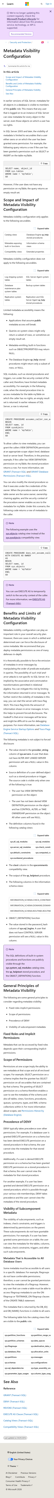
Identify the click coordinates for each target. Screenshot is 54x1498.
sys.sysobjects (13, 537)
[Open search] (41, 3)
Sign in (49, 3)
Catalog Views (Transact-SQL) (18, 1420)
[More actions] (48, 42)
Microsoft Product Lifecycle (21, 18)
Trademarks (26, 1485)
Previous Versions (28, 1472)
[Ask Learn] (43, 42)
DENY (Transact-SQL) (14, 1401)
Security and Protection (20, 42)
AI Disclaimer (11, 1472)
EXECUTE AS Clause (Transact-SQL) (20, 1414)
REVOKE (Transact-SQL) (15, 1407)
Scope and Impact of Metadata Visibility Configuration (23, 78)
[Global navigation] (3, 3)
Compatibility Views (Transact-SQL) (21, 1426)
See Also (9, 93)
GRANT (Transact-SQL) (14, 471)
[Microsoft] (27, 4)
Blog (8, 1477)
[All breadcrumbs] (5, 42)
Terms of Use (11, 1485)
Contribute (20, 1477)
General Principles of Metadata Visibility (23, 89)
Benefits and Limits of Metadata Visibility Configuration (23, 84)
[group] (27, 427)
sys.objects (11, 533)
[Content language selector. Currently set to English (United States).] (19, 1452)
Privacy (31, 1477)
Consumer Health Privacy (17, 1481)
